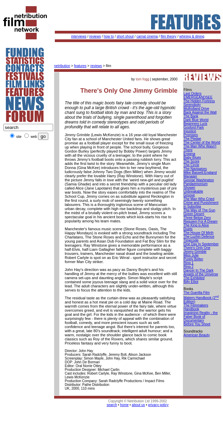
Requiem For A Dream (201, 221)
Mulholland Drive (196, 108)
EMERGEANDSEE (198, 97)
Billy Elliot (191, 282)
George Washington (199, 180)
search (112, 405)
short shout (125, 36)
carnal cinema (147, 36)
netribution (62, 66)
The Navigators (195, 169)
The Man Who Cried (199, 199)
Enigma (189, 154)
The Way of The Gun (199, 210)
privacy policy (158, 405)
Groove (189, 195)
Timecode (191, 240)
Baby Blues (192, 157)
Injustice (190, 131)
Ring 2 (189, 267)
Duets (188, 229)
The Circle (191, 165)
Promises (191, 135)
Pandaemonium (196, 184)
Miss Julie (191, 255)
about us (138, 405)
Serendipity (192, 105)
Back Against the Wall (200, 112)
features (80, 66)
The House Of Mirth (198, 233)
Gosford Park (194, 127)
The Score (191, 161)
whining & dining (191, 36)
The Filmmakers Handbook (196, 307)
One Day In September (201, 244)
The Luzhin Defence (199, 236)
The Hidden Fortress (199, 101)
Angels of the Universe (201, 274)
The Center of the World (202, 142)
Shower (189, 188)
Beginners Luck (195, 124)
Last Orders (192, 93)
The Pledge (192, 139)
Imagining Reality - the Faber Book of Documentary (201, 316)
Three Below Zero (197, 218)
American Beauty (197, 335)
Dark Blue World (196, 120)
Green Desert (194, 214)
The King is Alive (196, 225)
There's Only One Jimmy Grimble (197, 250)
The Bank (191, 116)
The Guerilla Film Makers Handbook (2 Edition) (201, 297)
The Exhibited (194, 278)
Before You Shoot (197, 324)
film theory (168, 36)
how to (109, 36)
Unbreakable (193, 191)
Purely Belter (193, 259)
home (124, 405)
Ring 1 (189, 263)
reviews (95, 36)
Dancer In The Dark (198, 270)
